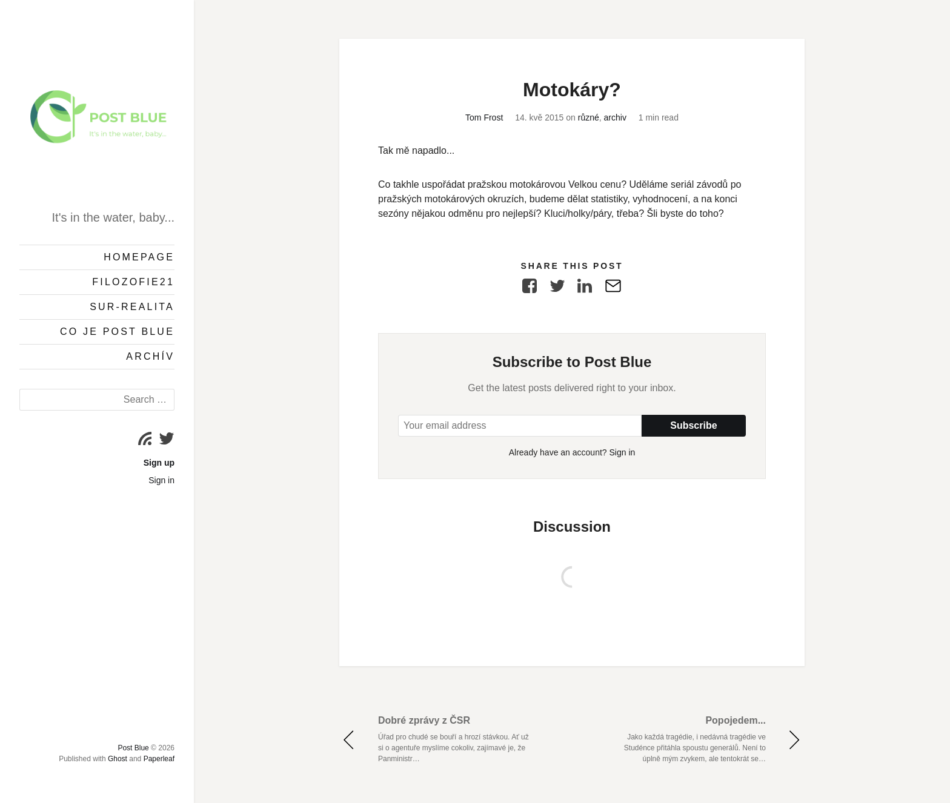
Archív (150, 356)
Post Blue (133, 748)
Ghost (117, 759)
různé (588, 117)
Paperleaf (159, 759)
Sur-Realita (132, 307)
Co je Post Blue (117, 331)
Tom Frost (484, 117)
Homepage (139, 257)
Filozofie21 (133, 282)
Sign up (159, 463)
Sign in (161, 480)
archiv (615, 117)
